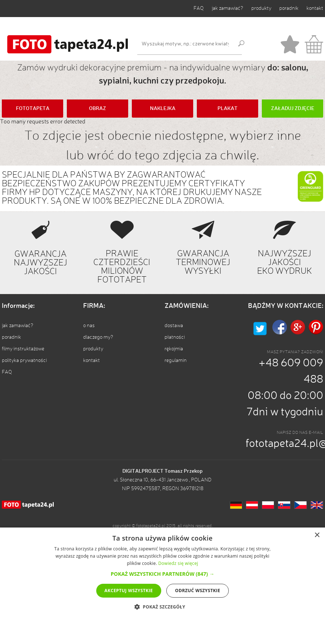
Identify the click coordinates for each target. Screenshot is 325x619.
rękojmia (173, 348)
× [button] (317, 535)
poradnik (288, 8)
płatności (174, 337)
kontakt (314, 8)
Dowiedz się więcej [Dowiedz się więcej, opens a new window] (178, 563)
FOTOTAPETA (32, 108)
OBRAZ (97, 108)
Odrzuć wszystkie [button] (197, 590)
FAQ (199, 8)
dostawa (173, 325)
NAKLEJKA (162, 108)
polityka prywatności (24, 360)
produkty (261, 8)
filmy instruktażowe (23, 348)
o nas (89, 325)
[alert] (162, 573)
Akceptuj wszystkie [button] (129, 590)
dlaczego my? (98, 337)
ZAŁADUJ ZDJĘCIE (292, 108)
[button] (162, 574)
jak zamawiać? (227, 8)
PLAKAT (227, 108)
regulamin (175, 360)
